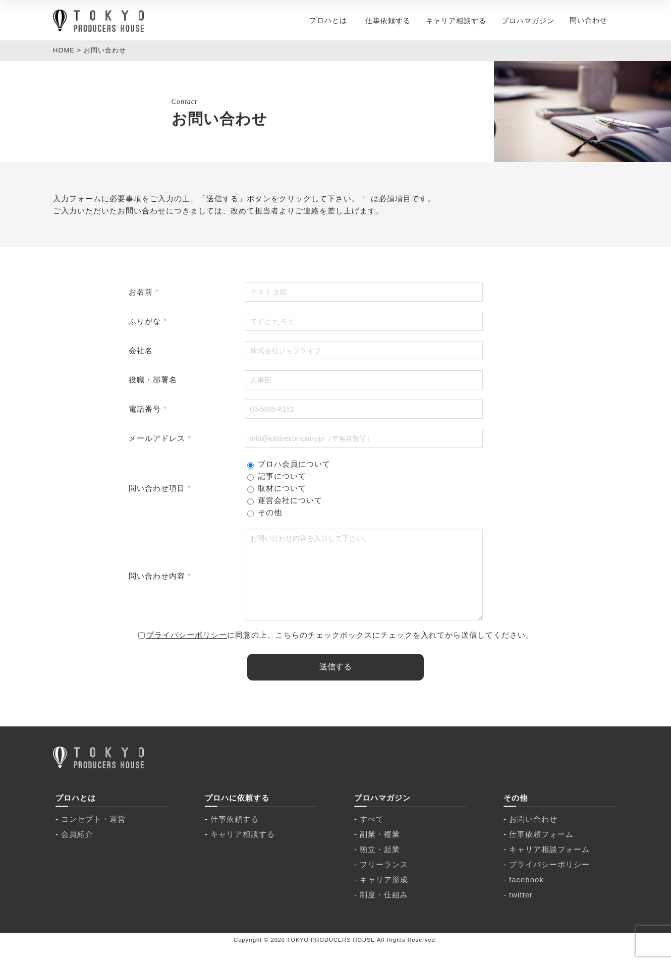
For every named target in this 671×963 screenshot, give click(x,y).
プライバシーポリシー (186, 650)
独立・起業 (380, 864)
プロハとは (328, 20)
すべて (372, 834)
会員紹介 (77, 849)
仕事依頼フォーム (541, 849)
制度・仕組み (384, 909)
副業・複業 (380, 849)
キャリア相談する (456, 21)
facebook (526, 894)
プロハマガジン (527, 21)
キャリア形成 (384, 894)
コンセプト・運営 (93, 834)
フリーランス (384, 879)
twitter (521, 909)
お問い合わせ (533, 834)
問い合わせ (588, 20)
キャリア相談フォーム (549, 864)
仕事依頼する (388, 21)
